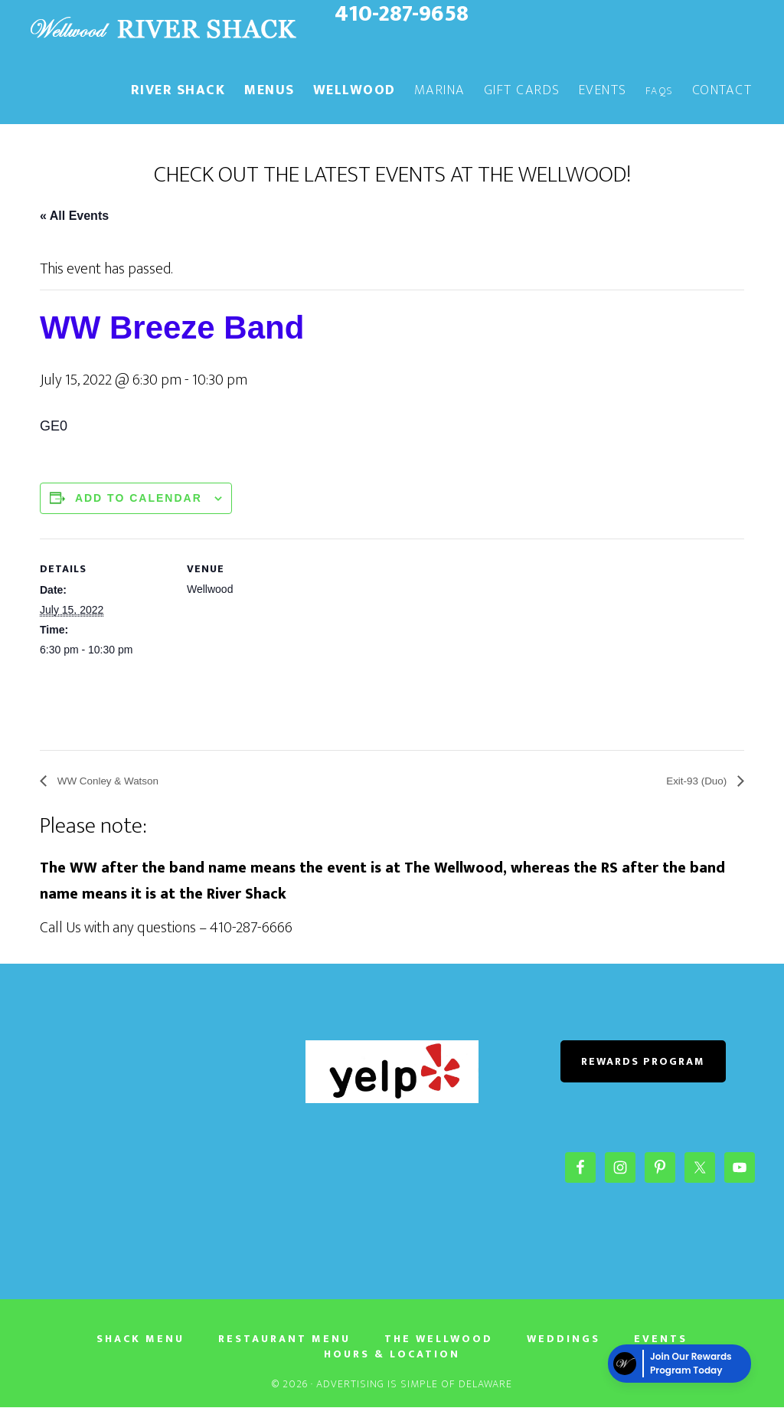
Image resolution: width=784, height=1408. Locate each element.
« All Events (74, 215)
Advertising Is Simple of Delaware (414, 1384)
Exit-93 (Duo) (692, 781)
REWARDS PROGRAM (643, 1062)
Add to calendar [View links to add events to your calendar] (138, 498)
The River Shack (162, 29)
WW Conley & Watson (116, 781)
